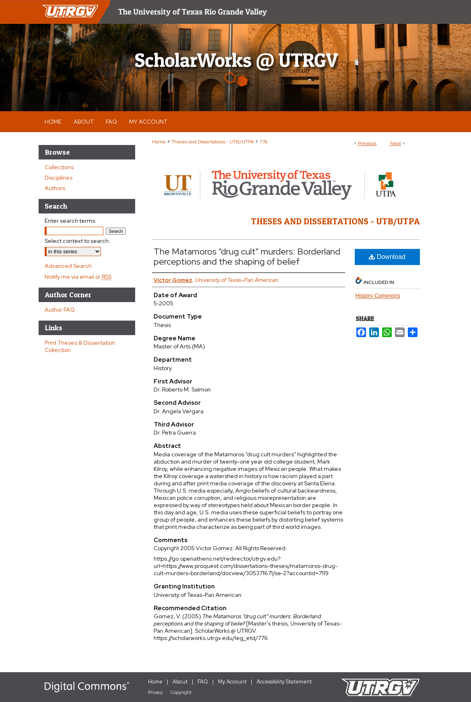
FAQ (202, 681)
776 (263, 142)
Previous (367, 143)
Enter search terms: (71, 220)
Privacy (155, 692)
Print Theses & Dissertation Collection (80, 346)
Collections (59, 167)
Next (395, 143)
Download (387, 256)
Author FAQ (60, 309)
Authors (55, 188)
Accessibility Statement (284, 681)
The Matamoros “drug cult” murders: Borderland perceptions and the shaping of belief (247, 256)
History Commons (378, 295)
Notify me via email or (78, 276)
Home (159, 142)
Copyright (181, 692)
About (180, 681)
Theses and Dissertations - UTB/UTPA (212, 142)
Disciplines (58, 177)
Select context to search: (77, 240)
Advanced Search (68, 265)
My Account (232, 681)
